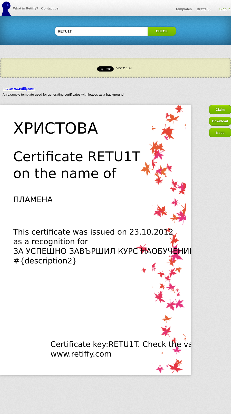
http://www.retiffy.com (19, 88)
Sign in (224, 9)
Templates (184, 9)
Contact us (49, 8)
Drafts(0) (203, 9)
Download (220, 121)
